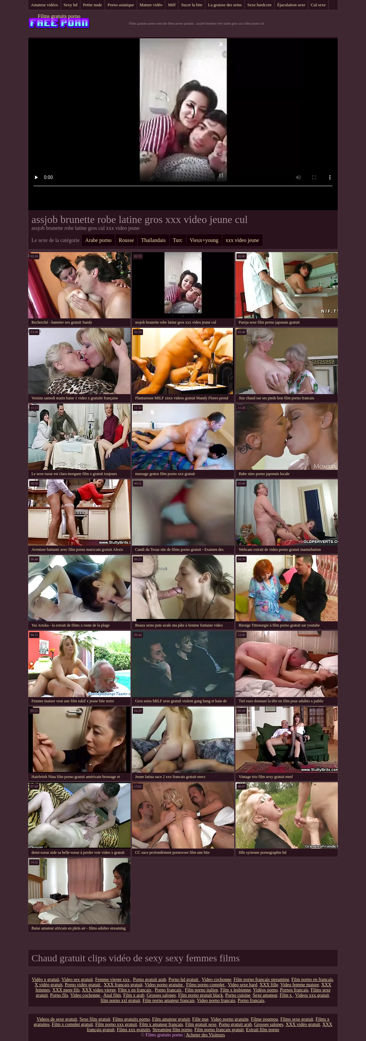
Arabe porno (98, 240)
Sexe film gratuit (94, 1019)
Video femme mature (299, 984)
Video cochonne (217, 979)
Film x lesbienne (235, 990)
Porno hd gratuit (184, 979)
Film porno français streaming (261, 979)
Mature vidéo (151, 4)
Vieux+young (204, 240)
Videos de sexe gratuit (56, 1019)
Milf (171, 4)
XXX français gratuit (123, 984)
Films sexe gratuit (296, 1019)
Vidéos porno (265, 990)
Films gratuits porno (59, 16)
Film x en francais (135, 990)
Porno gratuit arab (149, 979)
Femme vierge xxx (113, 979)
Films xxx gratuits (133, 1029)
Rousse (126, 240)
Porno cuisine (238, 995)
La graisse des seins (225, 4)
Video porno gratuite (164, 984)
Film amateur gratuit (171, 1019)
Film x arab (134, 995)
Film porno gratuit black (200, 995)
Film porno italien (201, 990)
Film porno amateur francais (169, 1000)
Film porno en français (312, 979)
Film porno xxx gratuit (116, 1024)
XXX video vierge (99, 990)
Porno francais (169, 990)
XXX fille (269, 984)
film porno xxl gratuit (120, 1000)
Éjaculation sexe (291, 4)
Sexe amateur (265, 995)
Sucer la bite (191, 4)
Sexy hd (70, 4)
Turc (178, 240)
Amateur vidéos (44, 4)
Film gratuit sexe (200, 1024)
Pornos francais (294, 990)
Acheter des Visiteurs (205, 1034)
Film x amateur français (161, 1024)
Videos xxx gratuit (312, 995)
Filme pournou (264, 1019)
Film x (286, 995)
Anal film (112, 995)
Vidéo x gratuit (45, 979)
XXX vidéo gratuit (303, 1024)
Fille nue (200, 1019)
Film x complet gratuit (72, 1024)
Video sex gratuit (77, 979)
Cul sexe (318, 4)
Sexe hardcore (259, 4)
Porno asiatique (121, 4)
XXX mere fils (66, 990)
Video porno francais (216, 1000)
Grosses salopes (161, 995)
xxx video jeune (242, 240)
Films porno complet (205, 984)
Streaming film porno (172, 1029)
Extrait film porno (262, 1029)
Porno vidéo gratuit (83, 984)
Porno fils (59, 995)
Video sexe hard (242, 984)
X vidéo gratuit (49, 984)
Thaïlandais (153, 240)
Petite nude (92, 4)
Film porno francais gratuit (219, 1029)
